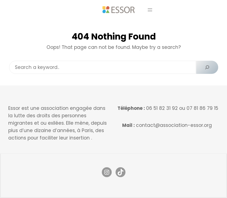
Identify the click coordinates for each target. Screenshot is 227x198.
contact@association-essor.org (174, 125)
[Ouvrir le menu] (150, 10)
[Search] (207, 67)
